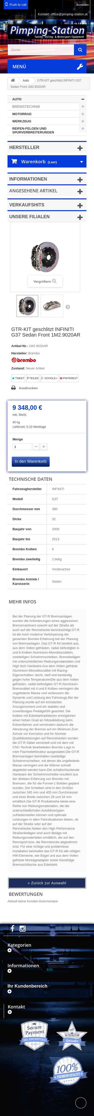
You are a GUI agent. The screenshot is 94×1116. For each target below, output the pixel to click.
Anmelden (82, 4)
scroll (80, 1102)
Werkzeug (21, 121)
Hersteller (24, 147)
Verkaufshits (26, 204)
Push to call (18, 5)
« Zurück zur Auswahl (47, 883)
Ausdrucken (28, 388)
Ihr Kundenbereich (27, 986)
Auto (17, 99)
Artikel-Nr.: (19, 346)
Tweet (18, 378)
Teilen (33, 378)
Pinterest (69, 378)
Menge (18, 439)
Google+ (49, 378)
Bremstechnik (26, 107)
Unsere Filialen (29, 216)
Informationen (28, 179)
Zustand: (18, 368)
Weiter (67, 306)
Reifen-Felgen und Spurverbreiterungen (33, 130)
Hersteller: (19, 353)
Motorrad (21, 114)
